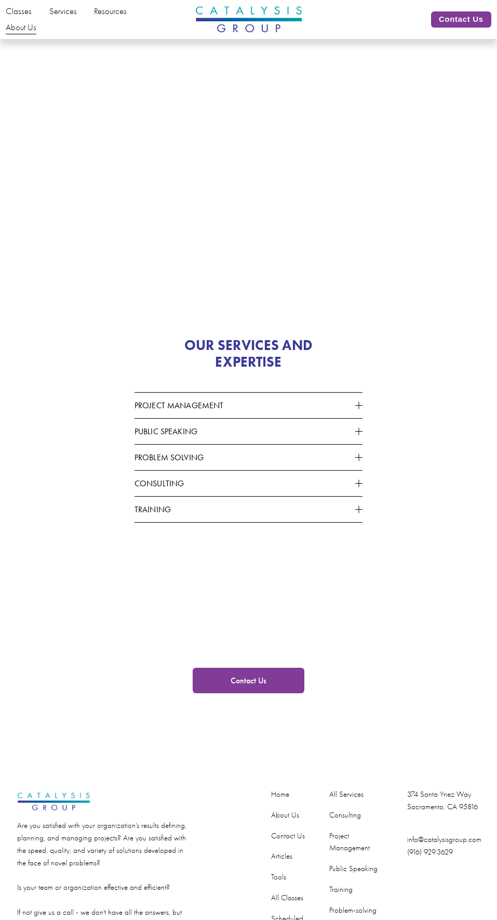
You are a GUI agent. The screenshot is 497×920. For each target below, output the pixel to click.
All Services (346, 807)
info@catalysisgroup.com (444, 853)
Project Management (349, 855)
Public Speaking (353, 881)
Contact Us (449, 26)
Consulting (345, 828)
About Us (32, 34)
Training (341, 902)
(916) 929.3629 (430, 865)
